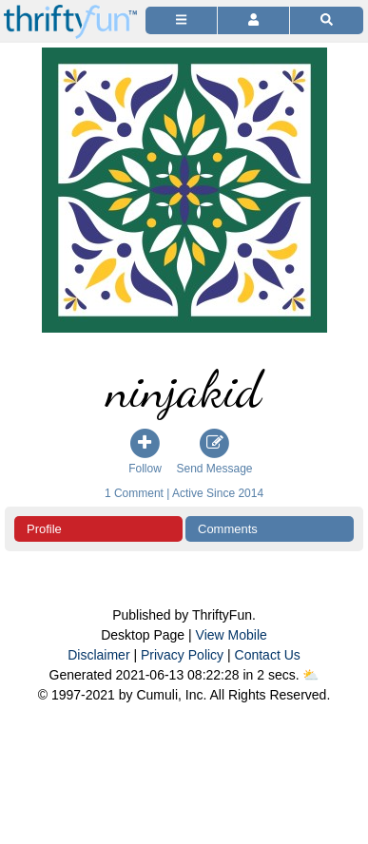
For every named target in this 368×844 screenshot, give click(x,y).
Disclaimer (98, 654)
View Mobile (231, 635)
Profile (44, 529)
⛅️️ (310, 674)
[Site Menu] (181, 20)
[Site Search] (326, 20)
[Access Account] (253, 20)
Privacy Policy (182, 654)
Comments (228, 529)
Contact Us (267, 654)
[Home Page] (70, 11)
